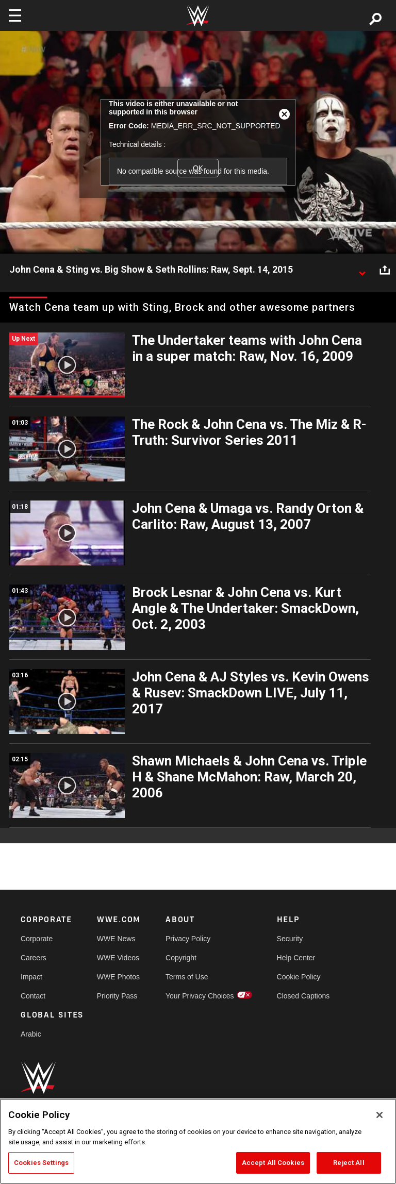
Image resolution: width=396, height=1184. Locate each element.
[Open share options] (384, 270)
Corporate (37, 939)
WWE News (116, 939)
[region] (198, 1141)
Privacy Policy (188, 939)
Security (290, 939)
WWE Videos (118, 958)
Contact (33, 996)
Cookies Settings (41, 1162)
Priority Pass (117, 996)
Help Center (296, 958)
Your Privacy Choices (200, 996)
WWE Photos (118, 977)
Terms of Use (187, 977)
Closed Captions (303, 996)
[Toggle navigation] (15, 15)
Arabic (31, 1034)
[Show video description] (362, 270)
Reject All (348, 1162)
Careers (33, 958)
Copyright (181, 958)
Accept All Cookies (273, 1162)
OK (198, 168)
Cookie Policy (299, 977)
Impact (31, 977)
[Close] (379, 1115)
